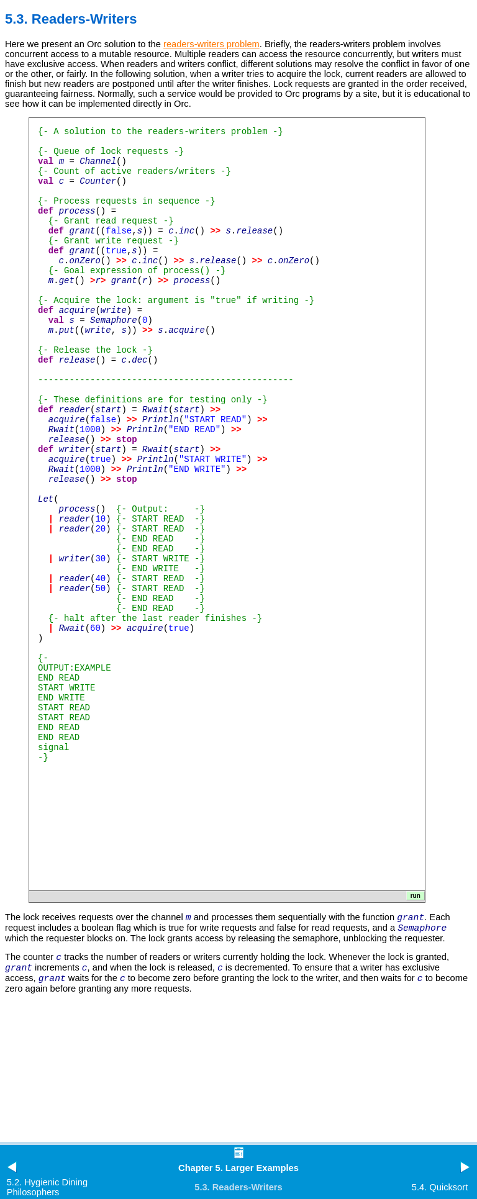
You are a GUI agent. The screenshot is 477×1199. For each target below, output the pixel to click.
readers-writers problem (211, 44)
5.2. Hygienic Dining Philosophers (47, 1187)
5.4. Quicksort (440, 1187)
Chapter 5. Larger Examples (238, 1168)
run (415, 895)
